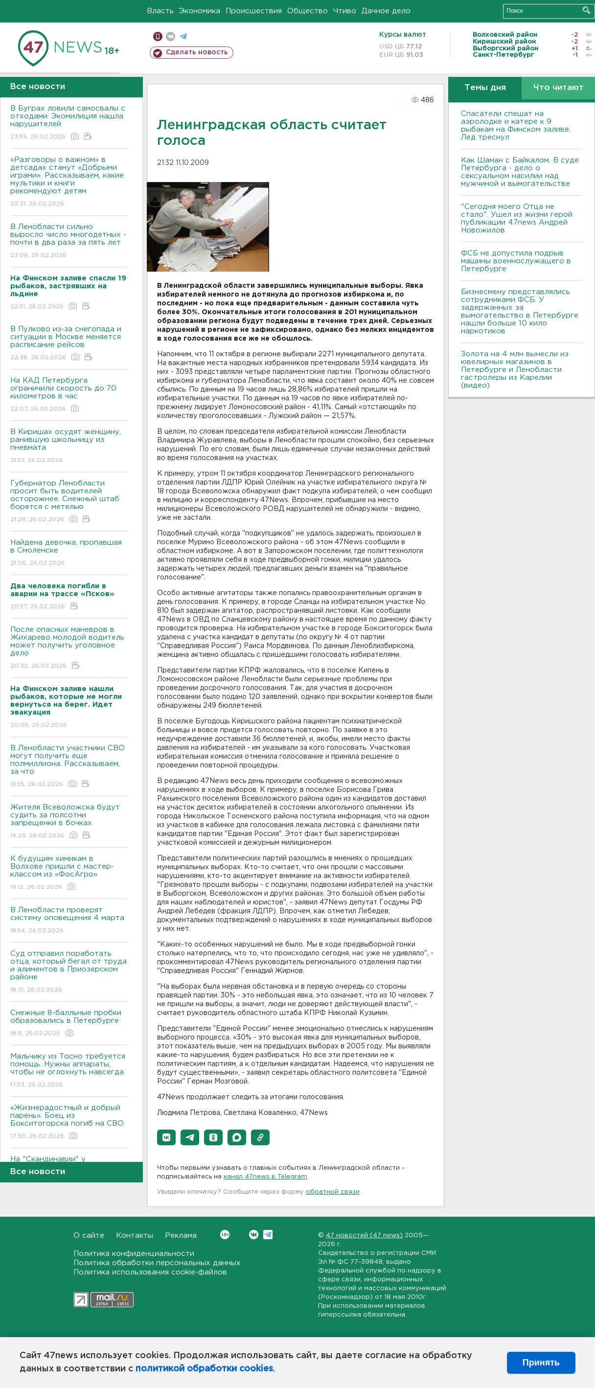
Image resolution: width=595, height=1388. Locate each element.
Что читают (558, 88)
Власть (160, 11)
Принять (541, 1362)
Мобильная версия (157, 36)
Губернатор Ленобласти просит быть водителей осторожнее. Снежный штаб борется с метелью (68, 502)
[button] (166, 1137)
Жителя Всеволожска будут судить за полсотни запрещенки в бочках (68, 822)
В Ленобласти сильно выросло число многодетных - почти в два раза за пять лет (68, 241)
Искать (586, 10)
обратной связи (333, 1192)
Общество (307, 11)
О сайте (88, 1235)
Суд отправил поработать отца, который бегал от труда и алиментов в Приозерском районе (68, 972)
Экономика (199, 11)
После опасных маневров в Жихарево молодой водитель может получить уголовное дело (68, 648)
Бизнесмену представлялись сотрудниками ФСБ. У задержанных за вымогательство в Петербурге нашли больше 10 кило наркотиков (519, 311)
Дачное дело (386, 11)
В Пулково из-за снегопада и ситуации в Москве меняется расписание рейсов (68, 344)
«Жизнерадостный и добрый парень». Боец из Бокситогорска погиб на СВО (68, 1122)
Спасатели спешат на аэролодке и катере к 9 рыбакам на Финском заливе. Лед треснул (516, 125)
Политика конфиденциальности (133, 1253)
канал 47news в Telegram (265, 1177)
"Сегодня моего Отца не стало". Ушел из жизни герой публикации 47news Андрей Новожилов (516, 218)
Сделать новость (197, 52)
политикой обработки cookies (204, 1369)
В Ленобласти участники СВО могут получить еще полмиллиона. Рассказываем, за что (68, 766)
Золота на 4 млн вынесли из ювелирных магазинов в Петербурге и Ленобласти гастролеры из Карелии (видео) (515, 370)
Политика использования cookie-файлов (150, 1272)
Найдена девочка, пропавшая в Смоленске (68, 553)
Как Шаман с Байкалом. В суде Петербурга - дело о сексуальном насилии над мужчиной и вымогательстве (520, 172)
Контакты (134, 1235)
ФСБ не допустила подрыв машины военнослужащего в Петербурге (516, 261)
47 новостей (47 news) (364, 1235)
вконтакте (170, 36)
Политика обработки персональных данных (157, 1263)
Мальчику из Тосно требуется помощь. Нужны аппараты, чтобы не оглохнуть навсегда (68, 1071)
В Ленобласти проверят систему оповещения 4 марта (68, 921)
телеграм (183, 36)
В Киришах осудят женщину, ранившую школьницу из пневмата (68, 446)
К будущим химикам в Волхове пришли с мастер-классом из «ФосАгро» (68, 873)
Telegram (268, 1234)
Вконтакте (224, 1234)
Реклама (181, 1235)
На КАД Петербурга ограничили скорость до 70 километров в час (68, 395)
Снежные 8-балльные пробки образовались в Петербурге (68, 1024)
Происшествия (254, 11)
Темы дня (485, 88)
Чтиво (344, 11)
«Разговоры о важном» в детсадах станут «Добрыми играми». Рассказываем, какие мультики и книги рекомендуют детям (68, 182)
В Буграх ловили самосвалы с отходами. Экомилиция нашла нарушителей (68, 123)
